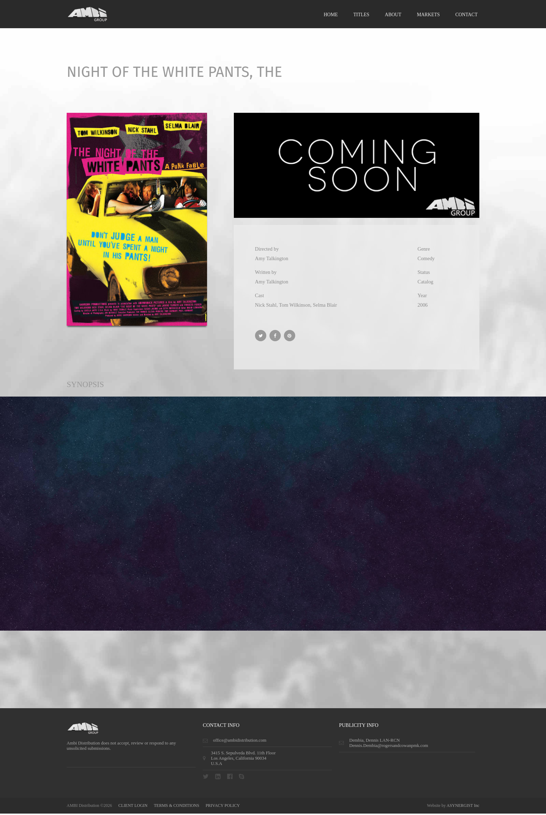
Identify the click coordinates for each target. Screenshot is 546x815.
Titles (361, 15)
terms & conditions (176, 806)
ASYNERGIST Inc (463, 806)
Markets (428, 15)
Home (331, 15)
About (393, 15)
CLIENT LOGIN (132, 806)
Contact (466, 15)
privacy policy (223, 806)
